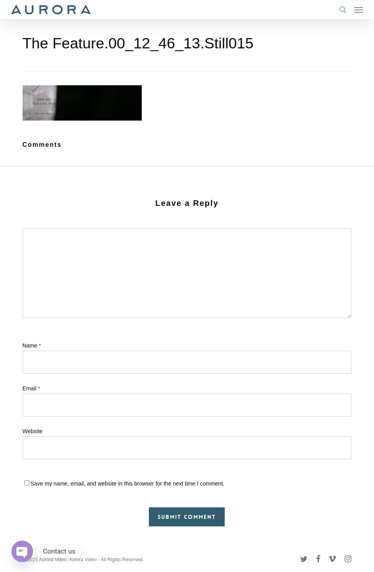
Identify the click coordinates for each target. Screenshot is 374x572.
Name (32, 345)
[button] (358, 9)
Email (31, 388)
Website (32, 431)
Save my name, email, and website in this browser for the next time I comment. (128, 483)
